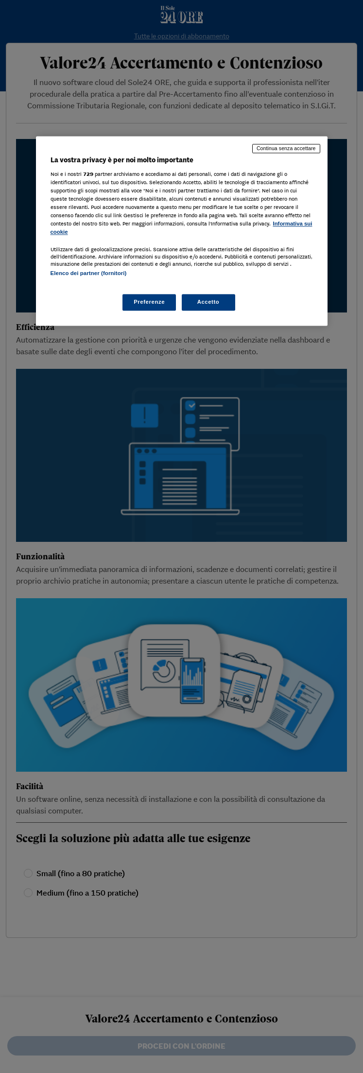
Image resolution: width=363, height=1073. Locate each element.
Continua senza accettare (286, 149)
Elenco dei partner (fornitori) (89, 274)
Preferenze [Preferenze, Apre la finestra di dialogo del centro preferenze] (149, 302)
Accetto (208, 302)
